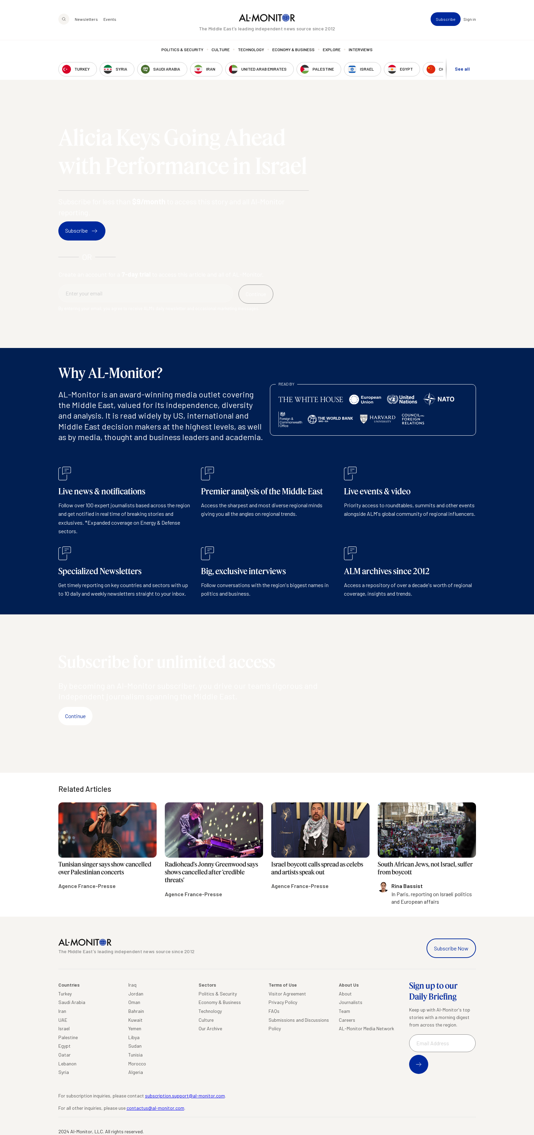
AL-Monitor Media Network (366, 1028)
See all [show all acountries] (462, 69)
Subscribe (446, 19)
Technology (251, 49)
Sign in (469, 19)
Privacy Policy (283, 1002)
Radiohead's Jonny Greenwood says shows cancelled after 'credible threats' (211, 872)
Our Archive (210, 1028)
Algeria (135, 1072)
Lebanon (67, 1063)
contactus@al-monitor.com (155, 1108)
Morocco (137, 1063)
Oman (134, 1002)
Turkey (65, 993)
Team (344, 1011)
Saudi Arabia (71, 1002)
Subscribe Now (451, 948)
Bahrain (136, 1011)
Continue (75, 716)
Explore (332, 49)
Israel (64, 1028)
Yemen (134, 1028)
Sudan (135, 1046)
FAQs (274, 1011)
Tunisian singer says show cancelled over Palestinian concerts (104, 868)
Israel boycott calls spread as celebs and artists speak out (317, 868)
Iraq (132, 985)
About (345, 993)
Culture (221, 49)
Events (109, 19)
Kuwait (135, 1020)
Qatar (64, 1055)
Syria (63, 1072)
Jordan (135, 993)
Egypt (64, 1046)
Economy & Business (293, 49)
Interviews (361, 49)
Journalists (350, 1002)
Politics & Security (182, 49)
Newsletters (86, 19)
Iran (62, 1011)
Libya (134, 1037)
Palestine (68, 1037)
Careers (347, 1020)
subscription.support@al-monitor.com (185, 1095)
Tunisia (135, 1055)
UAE (62, 1020)
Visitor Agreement (287, 993)
